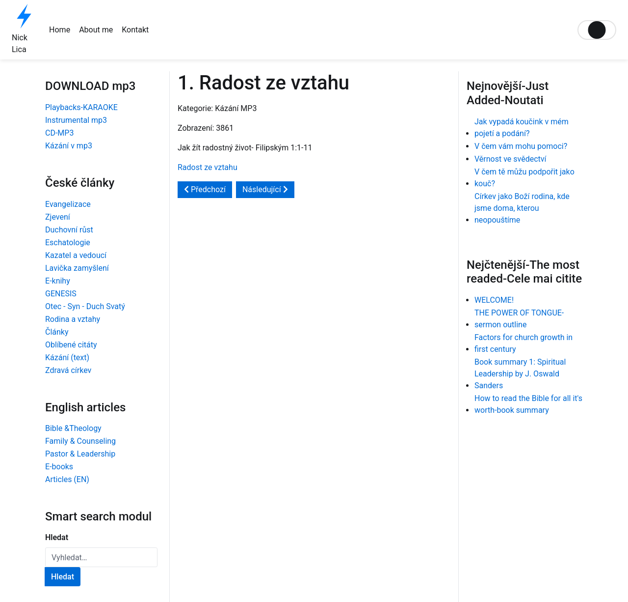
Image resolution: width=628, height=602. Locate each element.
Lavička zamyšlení (77, 268)
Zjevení (57, 217)
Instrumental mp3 (76, 120)
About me (96, 29)
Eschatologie (67, 242)
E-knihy (57, 281)
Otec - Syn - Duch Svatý (85, 306)
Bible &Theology (73, 428)
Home (59, 29)
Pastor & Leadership (80, 454)
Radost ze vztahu (207, 167)
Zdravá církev (68, 370)
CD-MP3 (59, 133)
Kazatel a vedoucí (75, 255)
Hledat (56, 537)
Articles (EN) (67, 479)
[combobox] (101, 557)
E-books (59, 466)
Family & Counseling (80, 441)
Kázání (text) (67, 357)
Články (57, 332)
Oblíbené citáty (71, 344)
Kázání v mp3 (68, 145)
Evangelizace (68, 204)
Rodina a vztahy (72, 319)
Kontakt (135, 29)
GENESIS (61, 293)
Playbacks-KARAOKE (81, 107)
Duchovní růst (69, 229)
